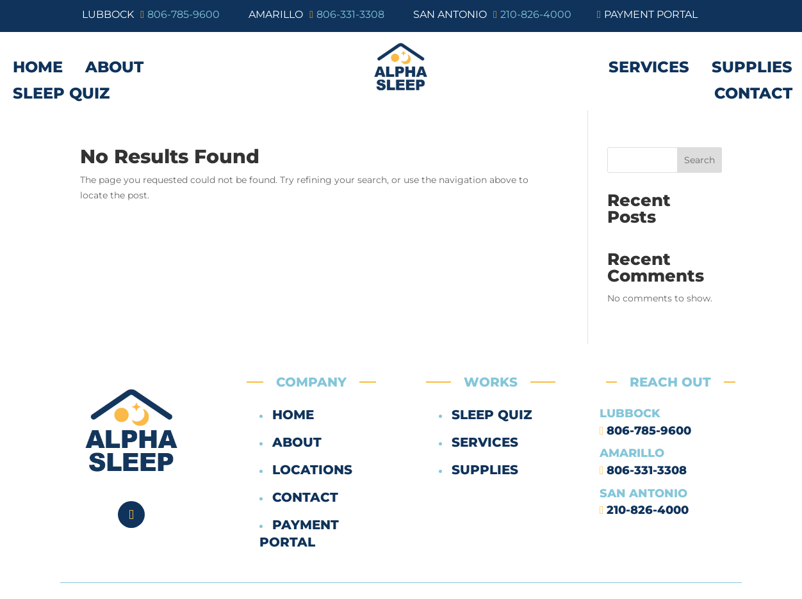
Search (699, 160)
